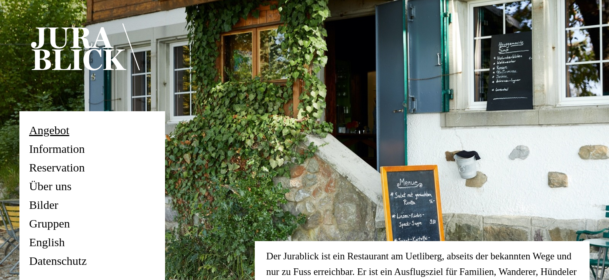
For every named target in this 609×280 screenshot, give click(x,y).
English (47, 242)
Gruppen (49, 223)
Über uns (50, 186)
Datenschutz (58, 260)
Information (57, 148)
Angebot (49, 130)
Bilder (43, 204)
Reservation (57, 167)
